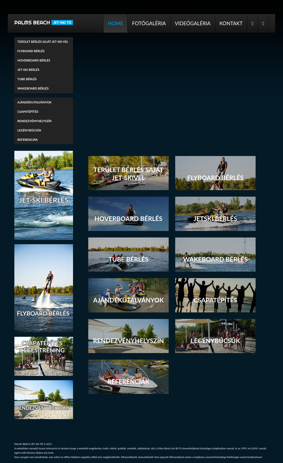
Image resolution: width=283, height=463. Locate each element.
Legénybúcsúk (29, 130)
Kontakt (231, 23)
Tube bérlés (27, 79)
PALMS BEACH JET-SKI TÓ (28, 444)
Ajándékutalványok (34, 102)
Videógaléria (193, 23)
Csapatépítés (27, 111)
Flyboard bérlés (31, 51)
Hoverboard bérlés (33, 60)
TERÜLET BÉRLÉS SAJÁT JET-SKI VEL (42, 41)
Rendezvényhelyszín (34, 121)
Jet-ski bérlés (28, 69)
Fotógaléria (149, 23)
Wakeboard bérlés (33, 88)
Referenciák (27, 139)
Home (115, 23)
